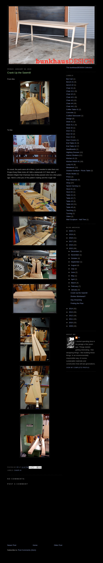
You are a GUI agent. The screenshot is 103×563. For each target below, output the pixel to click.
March (73, 283)
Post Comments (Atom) (27, 550)
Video (68, 216)
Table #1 (69, 195)
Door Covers (71, 140)
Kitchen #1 (70, 158)
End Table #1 (71, 143)
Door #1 (69, 131)
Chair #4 (17, 470)
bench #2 (69, 85)
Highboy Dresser (72, 152)
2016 (71, 245)
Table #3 (69, 201)
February (75, 286)
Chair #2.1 (70, 97)
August (74, 265)
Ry (79, 337)
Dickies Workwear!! (78, 296)
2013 (71, 312)
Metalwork (70, 167)
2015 (71, 248)
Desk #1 (69, 122)
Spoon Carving (72, 186)
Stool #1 (69, 189)
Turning (69, 213)
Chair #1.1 (70, 91)
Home (35, 545)
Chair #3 (69, 100)
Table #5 (69, 207)
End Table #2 (71, 146)
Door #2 (69, 134)
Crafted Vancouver (73, 116)
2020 (71, 231)
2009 (71, 326)
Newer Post (11, 545)
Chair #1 (69, 88)
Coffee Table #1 (72, 109)
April (73, 279)
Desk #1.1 (70, 125)
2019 (71, 234)
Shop (68, 183)
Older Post (58, 545)
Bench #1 (70, 82)
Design (69, 119)
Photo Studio (71, 174)
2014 (71, 309)
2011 (71, 319)
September (75, 262)
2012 (71, 316)
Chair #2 (69, 94)
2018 (71, 238)
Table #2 (69, 198)
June (73, 272)
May (73, 276)
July (73, 269)
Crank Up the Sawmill (79, 293)
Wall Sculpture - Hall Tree (76, 219)
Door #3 (69, 137)
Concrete (69, 113)
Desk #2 (69, 128)
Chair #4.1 (70, 106)
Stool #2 (69, 192)
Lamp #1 (69, 165)
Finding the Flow (77, 303)
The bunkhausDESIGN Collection (79, 68)
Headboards (71, 149)
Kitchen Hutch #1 (73, 161)
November (75, 255)
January (74, 290)
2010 (71, 323)
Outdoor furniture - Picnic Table (78, 171)
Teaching (69, 210)
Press (68, 177)
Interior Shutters (72, 155)
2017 (71, 241)
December (75, 251)
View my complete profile (77, 367)
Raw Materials (71, 180)
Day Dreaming (76, 300)
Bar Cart (69, 79)
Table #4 (69, 204)
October (74, 258)
